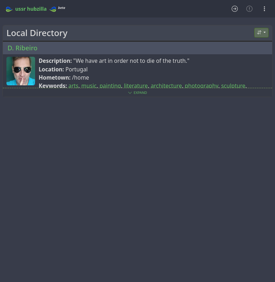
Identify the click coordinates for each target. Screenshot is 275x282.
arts (73, 86)
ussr (20, 8)
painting (110, 86)
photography (201, 86)
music (89, 86)
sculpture (233, 86)
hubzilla (37, 8)
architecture (166, 86)
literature (136, 86)
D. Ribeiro (23, 48)
